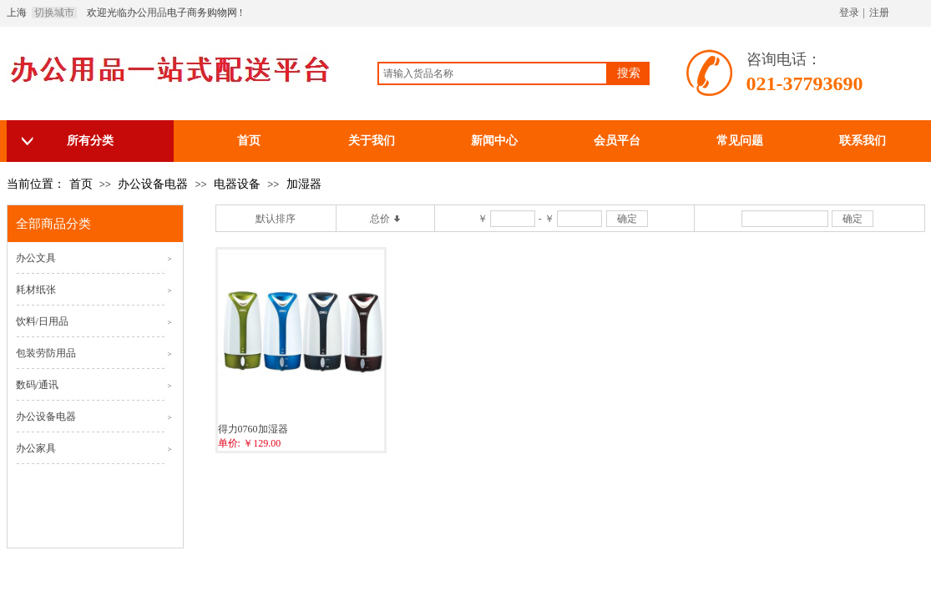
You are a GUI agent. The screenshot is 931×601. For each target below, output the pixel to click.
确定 (627, 219)
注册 (879, 12)
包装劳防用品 (46, 353)
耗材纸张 (36, 289)
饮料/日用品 (42, 321)
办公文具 (36, 258)
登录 (849, 12)
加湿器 (303, 184)
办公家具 (36, 448)
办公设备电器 (153, 184)
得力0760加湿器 (253, 429)
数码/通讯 (37, 385)
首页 (81, 184)
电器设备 (237, 184)
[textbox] (492, 73)
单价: (229, 443)
